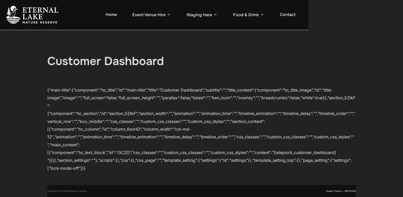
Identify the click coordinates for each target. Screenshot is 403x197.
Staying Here (202, 14)
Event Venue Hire (151, 14)
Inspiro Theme (333, 191)
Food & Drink (248, 14)
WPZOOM (350, 191)
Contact (288, 14)
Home (111, 14)
